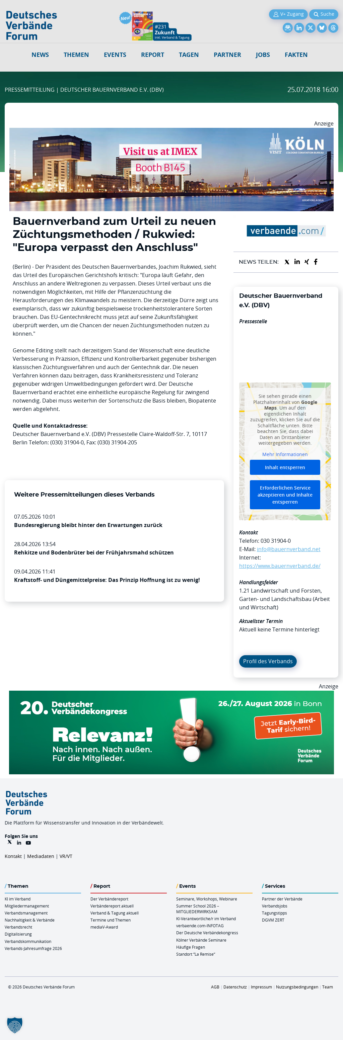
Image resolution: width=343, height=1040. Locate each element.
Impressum (261, 986)
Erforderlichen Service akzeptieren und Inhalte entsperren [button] (285, 495)
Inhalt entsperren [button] (285, 467)
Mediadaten (40, 856)
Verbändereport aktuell (112, 905)
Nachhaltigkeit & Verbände (30, 920)
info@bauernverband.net (289, 549)
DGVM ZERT (273, 920)
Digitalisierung (18, 934)
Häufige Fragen (190, 947)
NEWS (40, 55)
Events (115, 55)
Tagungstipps (274, 913)
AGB (215, 986)
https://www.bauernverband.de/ (280, 566)
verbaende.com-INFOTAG (200, 925)
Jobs (263, 55)
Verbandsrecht (18, 927)
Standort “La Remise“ (195, 954)
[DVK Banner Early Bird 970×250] (171, 694)
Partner (227, 55)
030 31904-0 (276, 540)
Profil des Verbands (268, 661)
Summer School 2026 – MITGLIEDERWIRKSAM (197, 908)
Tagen (189, 55)
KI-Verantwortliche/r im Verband (206, 918)
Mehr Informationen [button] (285, 454)
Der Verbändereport (109, 898)
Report (152, 55)
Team (327, 986)
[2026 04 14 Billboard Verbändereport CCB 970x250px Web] (171, 132)
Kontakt (13, 856)
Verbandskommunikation (28, 941)
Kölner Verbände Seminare (201, 940)
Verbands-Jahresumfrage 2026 (33, 948)
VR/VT (66, 856)
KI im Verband (17, 898)
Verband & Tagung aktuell (114, 913)
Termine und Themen (110, 920)
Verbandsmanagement (26, 913)
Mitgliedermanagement (27, 905)
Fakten (296, 55)
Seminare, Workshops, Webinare (206, 898)
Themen (76, 55)
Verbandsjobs (274, 905)
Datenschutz (235, 986)
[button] (14, 1025)
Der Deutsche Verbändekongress (207, 932)
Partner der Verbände (282, 898)
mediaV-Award (104, 927)
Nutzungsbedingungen (297, 986)
